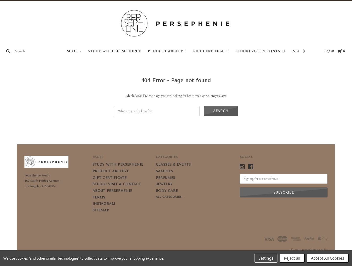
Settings (265, 258)
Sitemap (101, 210)
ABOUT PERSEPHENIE (112, 191)
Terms (99, 197)
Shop (72, 51)
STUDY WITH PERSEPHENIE (114, 51)
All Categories (169, 196)
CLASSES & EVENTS (173, 164)
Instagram (104, 204)
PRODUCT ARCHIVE (167, 51)
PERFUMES (165, 178)
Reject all (292, 258)
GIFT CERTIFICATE (211, 51)
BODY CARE (167, 191)
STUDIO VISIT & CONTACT (261, 51)
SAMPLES (164, 171)
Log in (329, 51)
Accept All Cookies (327, 258)
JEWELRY (164, 184)
